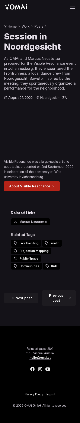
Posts (39, 26)
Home (12, 26)
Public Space (28, 258)
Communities (29, 266)
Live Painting (29, 243)
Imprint (51, 394)
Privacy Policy (34, 394)
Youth (55, 243)
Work (25, 26)
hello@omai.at (40, 357)
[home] (16, 6)
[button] (71, 7)
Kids (54, 266)
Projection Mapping (34, 251)
